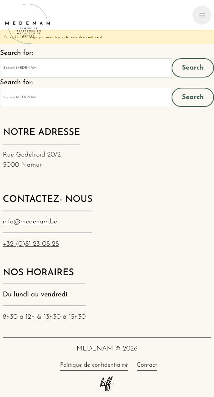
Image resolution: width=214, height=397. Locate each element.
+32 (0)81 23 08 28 (31, 244)
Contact (147, 365)
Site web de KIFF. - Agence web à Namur (107, 383)
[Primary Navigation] (201, 15)
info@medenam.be (30, 221)
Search (193, 67)
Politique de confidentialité (94, 365)
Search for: (16, 53)
